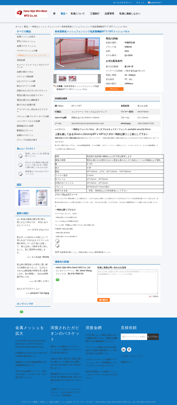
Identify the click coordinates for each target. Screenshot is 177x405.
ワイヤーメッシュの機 (27, 50)
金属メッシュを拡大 (26, 36)
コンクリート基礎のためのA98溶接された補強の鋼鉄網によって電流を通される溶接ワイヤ (101, 350)
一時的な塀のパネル (85, 252)
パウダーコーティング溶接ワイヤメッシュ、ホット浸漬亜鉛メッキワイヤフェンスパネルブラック (101, 362)
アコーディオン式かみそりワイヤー (32, 110)
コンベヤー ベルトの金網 (28, 121)
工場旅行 (94, 13)
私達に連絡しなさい (129, 13)
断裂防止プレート (25, 130)
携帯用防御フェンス (102, 252)
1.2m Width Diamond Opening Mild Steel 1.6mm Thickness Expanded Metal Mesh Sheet (30, 344)
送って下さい (153, 337)
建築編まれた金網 (25, 126)
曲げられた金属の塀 (26, 104)
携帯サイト (127, 362)
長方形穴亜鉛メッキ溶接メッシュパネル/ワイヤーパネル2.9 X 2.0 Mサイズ (102, 374)
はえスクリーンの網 (26, 81)
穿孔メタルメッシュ (26, 41)
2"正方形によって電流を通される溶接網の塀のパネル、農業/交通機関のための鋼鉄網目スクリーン (101, 338)
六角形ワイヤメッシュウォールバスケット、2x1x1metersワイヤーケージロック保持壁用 (66, 392)
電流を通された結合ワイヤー (30, 95)
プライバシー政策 (29, 402)
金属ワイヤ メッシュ (26, 46)
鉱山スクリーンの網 (26, 86)
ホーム (18, 26)
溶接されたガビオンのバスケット (32, 90)
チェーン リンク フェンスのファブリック (33, 66)
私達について (78, 13)
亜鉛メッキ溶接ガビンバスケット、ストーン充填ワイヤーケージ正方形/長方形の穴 (66, 349)
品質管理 (109, 13)
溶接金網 (21, 60)
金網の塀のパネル (25, 72)
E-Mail (125, 356)
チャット (140, 2)
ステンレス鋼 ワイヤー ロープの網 (33, 116)
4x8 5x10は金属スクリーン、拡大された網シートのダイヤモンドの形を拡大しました (30, 374)
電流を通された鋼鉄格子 (28, 100)
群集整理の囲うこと (68, 252)
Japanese (156, 2)
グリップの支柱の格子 (27, 140)
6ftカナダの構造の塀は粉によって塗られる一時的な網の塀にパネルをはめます (36, 166)
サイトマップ (136, 356)
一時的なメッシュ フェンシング (45, 26)
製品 (63, 13)
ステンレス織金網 (25, 76)
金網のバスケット (25, 135)
